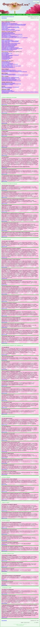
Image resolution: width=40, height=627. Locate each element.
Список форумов (4, 620)
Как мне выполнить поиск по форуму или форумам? (10, 77)
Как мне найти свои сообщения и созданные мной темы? (11, 80)
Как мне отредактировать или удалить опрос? (9, 44)
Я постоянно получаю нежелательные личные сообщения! (11, 70)
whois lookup (29, 608)
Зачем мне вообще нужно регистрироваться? (9, 23)
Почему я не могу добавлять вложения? (8, 45)
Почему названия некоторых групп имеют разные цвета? (11, 65)
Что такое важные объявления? (7, 55)
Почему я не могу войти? (6, 22)
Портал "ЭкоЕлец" (11, 14)
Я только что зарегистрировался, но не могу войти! (10, 26)
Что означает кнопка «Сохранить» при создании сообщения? (12, 48)
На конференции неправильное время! (8, 33)
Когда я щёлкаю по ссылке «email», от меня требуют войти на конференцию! (15, 37)
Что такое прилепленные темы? (7, 57)
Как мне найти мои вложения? (7, 87)
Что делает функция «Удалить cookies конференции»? (11, 30)
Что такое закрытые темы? (6, 58)
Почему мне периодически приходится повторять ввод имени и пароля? (14, 24)
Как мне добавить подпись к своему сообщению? (10, 41)
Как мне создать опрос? (6, 42)
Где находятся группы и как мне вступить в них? (10, 64)
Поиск (27, 14)
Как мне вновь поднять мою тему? (7, 50)
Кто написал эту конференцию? (7, 90)
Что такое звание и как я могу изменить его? (9, 36)
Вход (31, 14)
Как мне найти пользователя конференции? (9, 79)
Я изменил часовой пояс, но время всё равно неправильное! (12, 34)
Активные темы (11, 16)
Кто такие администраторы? (6, 61)
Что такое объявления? (6, 56)
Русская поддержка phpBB (20, 625)
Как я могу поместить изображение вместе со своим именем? (12, 35)
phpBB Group (32, 590)
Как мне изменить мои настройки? (7, 32)
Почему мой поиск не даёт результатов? (8, 78)
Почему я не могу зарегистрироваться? (8, 29)
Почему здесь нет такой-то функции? (8, 91)
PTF (23, 624)
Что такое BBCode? (5, 52)
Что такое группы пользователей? (7, 63)
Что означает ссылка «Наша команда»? (8, 67)
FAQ (24, 14)
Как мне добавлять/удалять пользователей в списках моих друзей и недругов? (15, 74)
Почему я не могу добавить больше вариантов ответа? (11, 43)
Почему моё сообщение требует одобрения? (9, 49)
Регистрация (19, 14)
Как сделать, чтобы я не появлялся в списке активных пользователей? (14, 25)
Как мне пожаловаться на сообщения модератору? (10, 47)
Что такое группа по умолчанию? (7, 66)
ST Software (20, 624)
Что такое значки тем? (5, 59)
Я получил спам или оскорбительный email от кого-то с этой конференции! (14, 71)
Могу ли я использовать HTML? (7, 53)
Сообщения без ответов (5, 16)
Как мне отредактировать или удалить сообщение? (10, 40)
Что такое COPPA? (5, 28)
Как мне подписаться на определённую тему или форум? (11, 83)
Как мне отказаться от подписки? (7, 84)
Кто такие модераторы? (6, 62)
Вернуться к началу (4, 104)
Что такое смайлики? (5, 54)
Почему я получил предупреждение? (8, 46)
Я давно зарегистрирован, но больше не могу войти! (10, 27)
